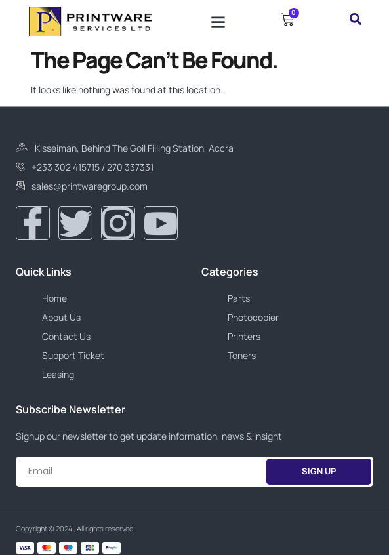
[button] (218, 21)
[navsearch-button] (355, 21)
